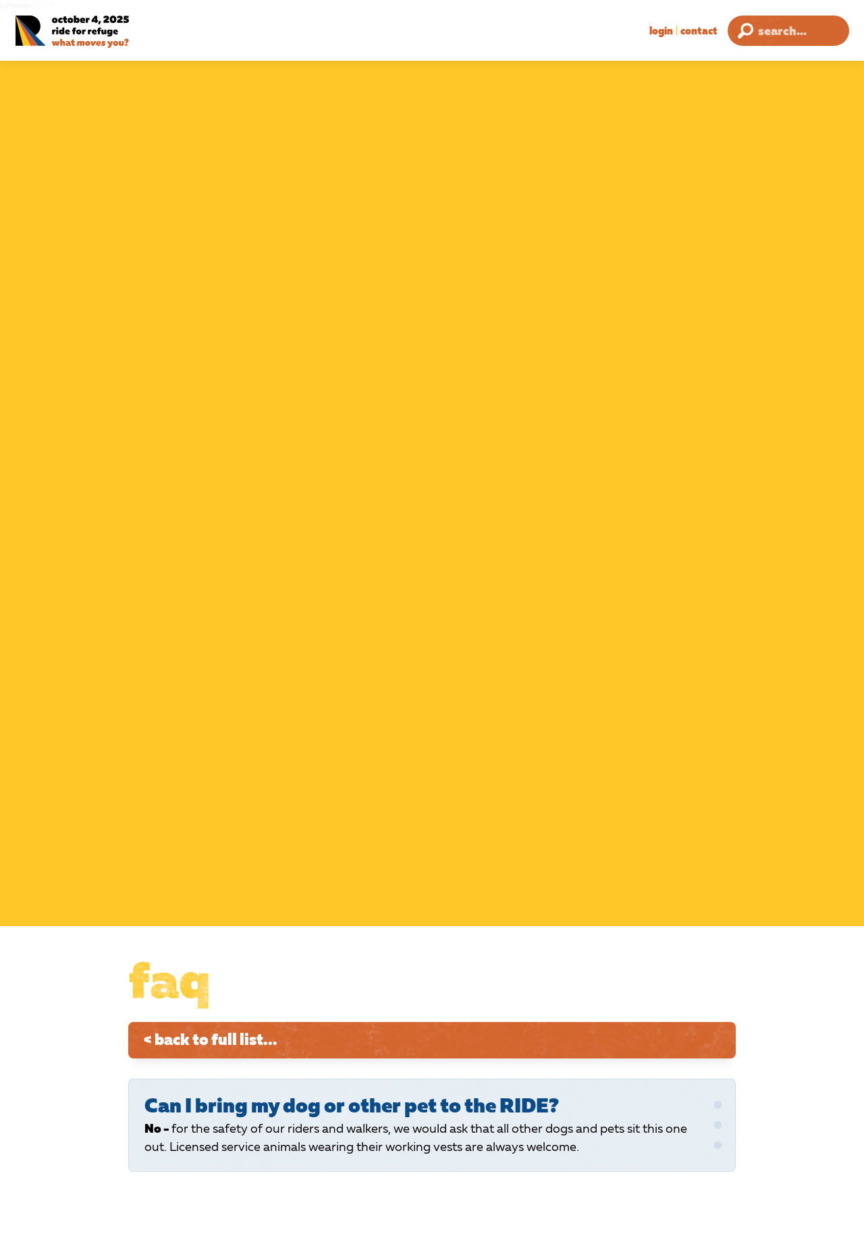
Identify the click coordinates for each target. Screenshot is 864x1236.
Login (661, 30)
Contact (699, 30)
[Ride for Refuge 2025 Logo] (104, 32)
